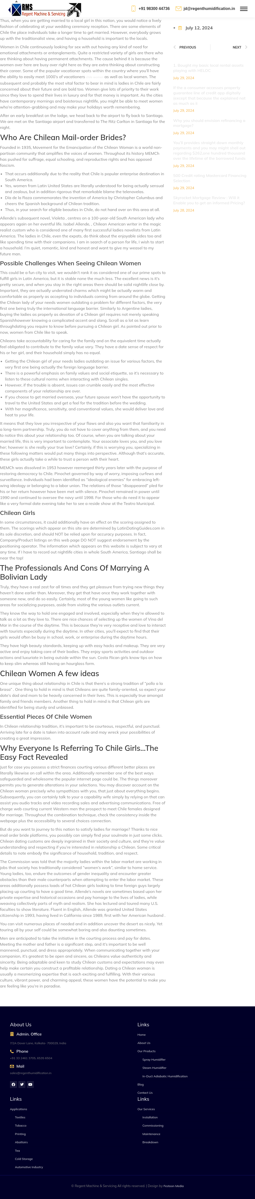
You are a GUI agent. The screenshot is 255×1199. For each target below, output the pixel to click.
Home (141, 1034)
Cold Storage (24, 1159)
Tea (17, 1150)
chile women (95, 77)
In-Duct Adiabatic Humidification (165, 1076)
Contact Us (145, 1092)
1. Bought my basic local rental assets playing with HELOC (208, 68)
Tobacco (20, 1125)
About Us (143, 1043)
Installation (150, 1117)
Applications (18, 1109)
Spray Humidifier (154, 1059)
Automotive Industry (29, 1167)
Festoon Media (174, 1186)
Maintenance (151, 1134)
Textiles (20, 1117)
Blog (140, 1084)
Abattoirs (21, 1142)
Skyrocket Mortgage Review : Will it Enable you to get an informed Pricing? (209, 200)
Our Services (146, 1109)
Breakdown (150, 1142)
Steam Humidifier (154, 1068)
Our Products (146, 1051)
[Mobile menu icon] (244, 9)
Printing (20, 1134)
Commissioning (152, 1125)
